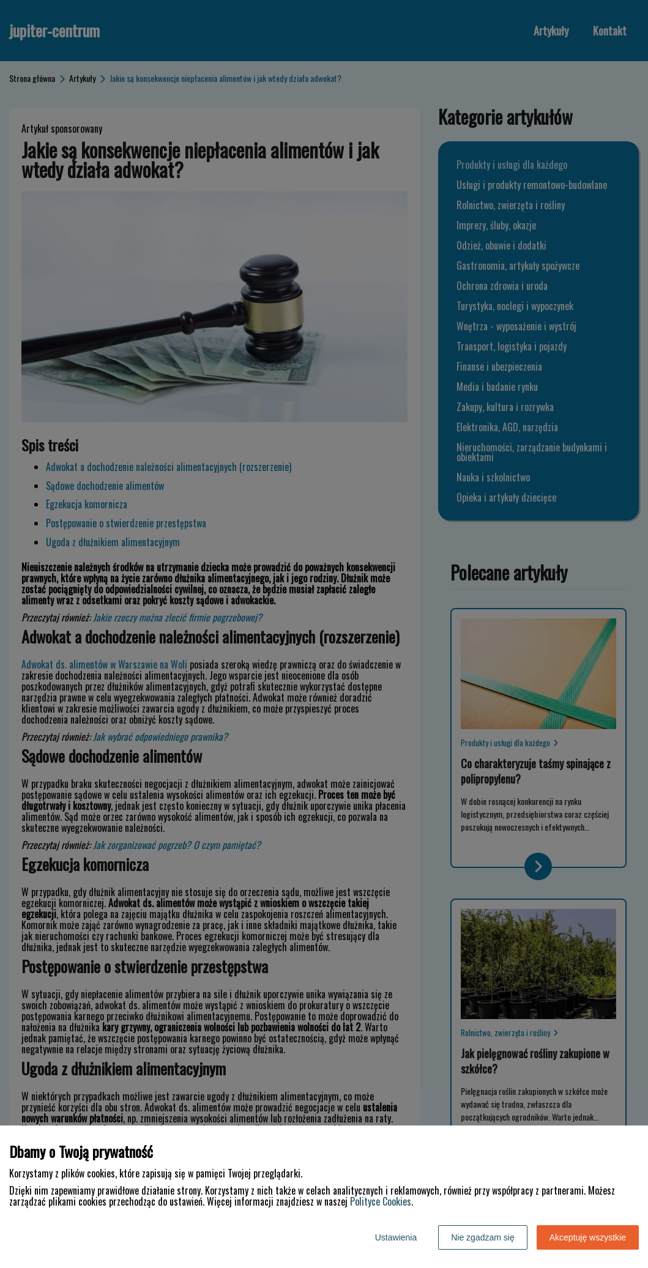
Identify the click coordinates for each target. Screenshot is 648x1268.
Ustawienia (396, 1237)
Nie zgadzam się (483, 1237)
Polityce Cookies (380, 1201)
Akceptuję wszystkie (587, 1237)
